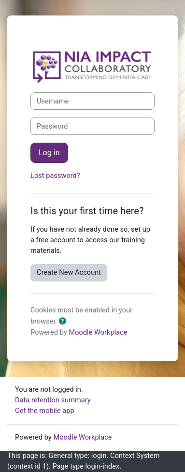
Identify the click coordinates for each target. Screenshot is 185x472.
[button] (64, 321)
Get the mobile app (44, 410)
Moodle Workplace (98, 332)
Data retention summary (53, 400)
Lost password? (55, 175)
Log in (49, 152)
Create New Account (69, 272)
